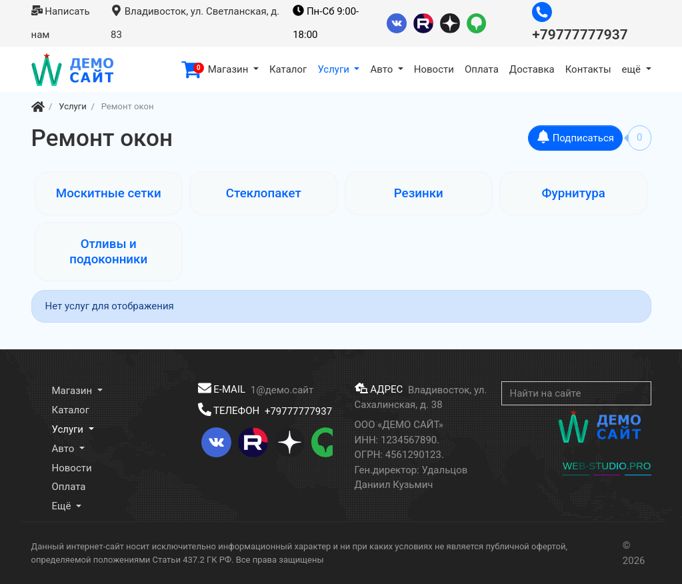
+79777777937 (298, 411)
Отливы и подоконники (108, 252)
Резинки (418, 193)
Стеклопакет (263, 193)
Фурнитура (573, 193)
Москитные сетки (108, 193)
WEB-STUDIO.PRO (607, 465)
